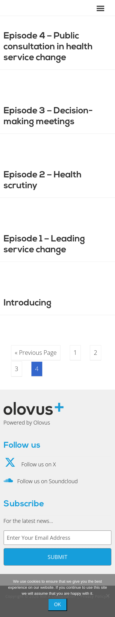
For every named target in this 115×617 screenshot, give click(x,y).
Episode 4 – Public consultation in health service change (48, 47)
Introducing (28, 303)
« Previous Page (36, 352)
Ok (57, 604)
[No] (108, 596)
